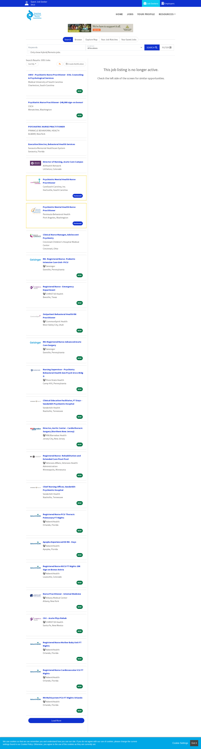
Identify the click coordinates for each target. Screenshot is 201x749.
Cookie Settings (180, 743)
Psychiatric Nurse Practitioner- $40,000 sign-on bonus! (55, 102)
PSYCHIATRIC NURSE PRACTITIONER (46, 126)
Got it (194, 743)
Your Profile (146, 14)
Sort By (31, 64)
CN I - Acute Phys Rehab (55, 618)
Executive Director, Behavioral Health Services (51, 144)
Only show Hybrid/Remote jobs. (45, 52)
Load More (56, 720)
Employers (168, 3)
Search (68, 39)
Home (119, 14)
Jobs (130, 14)
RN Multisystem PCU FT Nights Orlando (62, 697)
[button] (167, 47)
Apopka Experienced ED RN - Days (59, 542)
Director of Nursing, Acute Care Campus (63, 161)
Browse (78, 39)
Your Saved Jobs (128, 39)
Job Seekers (151, 3)
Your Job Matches (109, 39)
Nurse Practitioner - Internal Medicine (62, 593)
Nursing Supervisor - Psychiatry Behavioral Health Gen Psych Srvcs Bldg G (63, 373)
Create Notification (75, 64)
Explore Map (91, 39)
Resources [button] (166, 14)
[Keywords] (56, 47)
